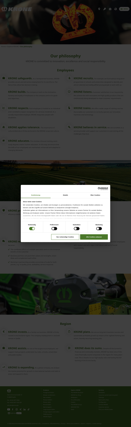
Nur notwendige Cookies (65, 237)
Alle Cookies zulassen (94, 237)
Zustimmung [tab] (35, 195)
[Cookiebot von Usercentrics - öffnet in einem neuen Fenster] (99, 188)
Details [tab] (65, 195)
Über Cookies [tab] (95, 195)
